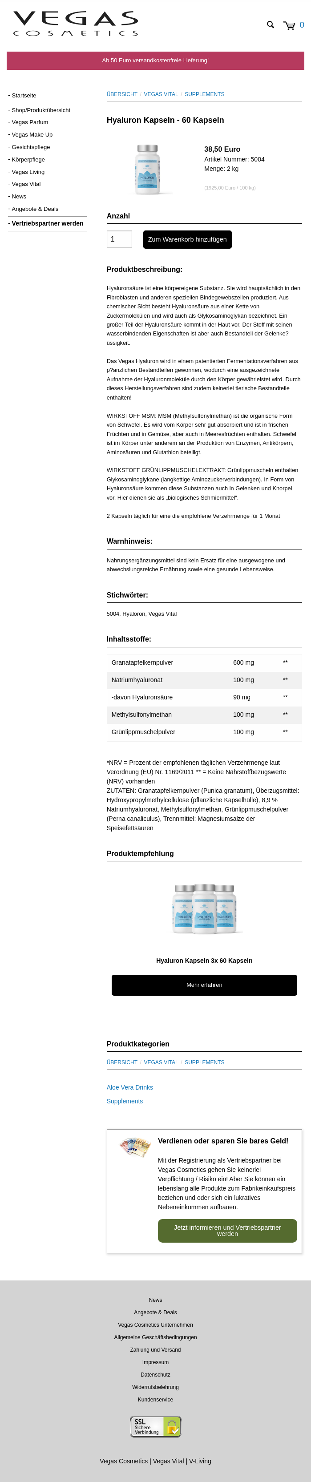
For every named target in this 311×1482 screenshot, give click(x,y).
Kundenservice (155, 1400)
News (19, 196)
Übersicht (122, 94)
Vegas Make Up (32, 134)
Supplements (204, 94)
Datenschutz (155, 1375)
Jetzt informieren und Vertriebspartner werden (227, 1230)
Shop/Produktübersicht (41, 110)
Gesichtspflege (31, 147)
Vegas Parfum (30, 122)
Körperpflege (28, 159)
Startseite (24, 95)
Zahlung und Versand (155, 1350)
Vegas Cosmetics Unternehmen (155, 1325)
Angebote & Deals (35, 209)
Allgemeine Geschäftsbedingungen (155, 1337)
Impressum (155, 1362)
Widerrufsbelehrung (155, 1387)
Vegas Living (28, 172)
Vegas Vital (26, 184)
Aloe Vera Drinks (130, 1087)
